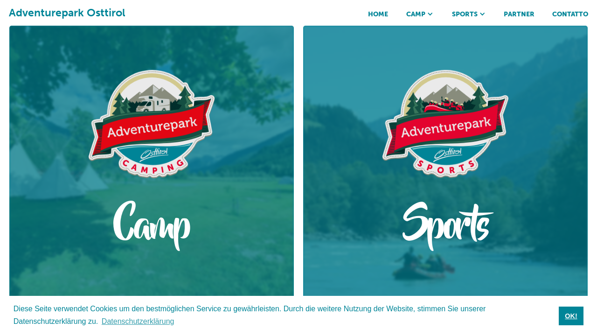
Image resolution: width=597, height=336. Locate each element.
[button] (420, 13)
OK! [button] (571, 316)
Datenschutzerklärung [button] (138, 321)
